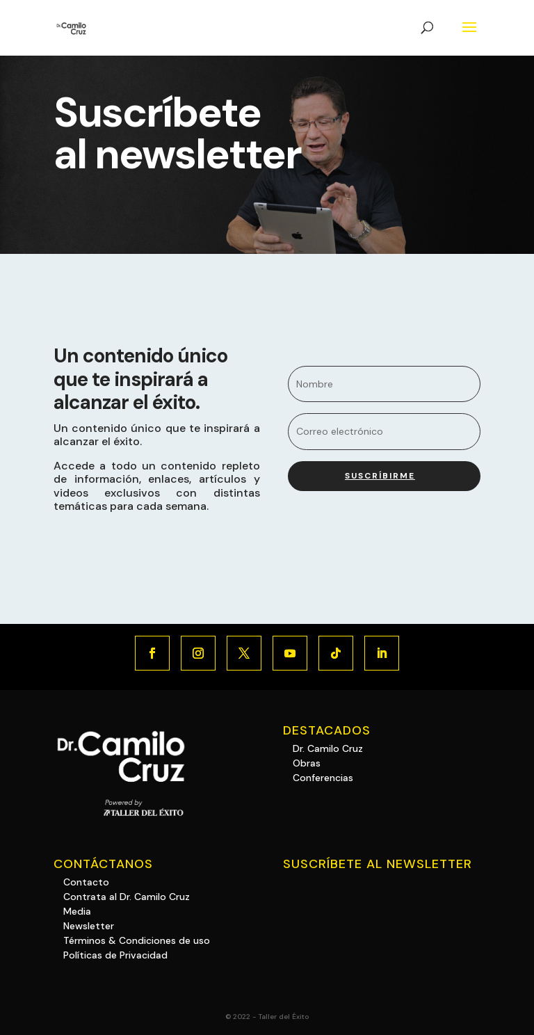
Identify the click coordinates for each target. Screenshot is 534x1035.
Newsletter (88, 926)
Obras (307, 763)
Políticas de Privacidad (115, 955)
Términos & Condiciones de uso (136, 940)
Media (77, 911)
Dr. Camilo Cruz (328, 748)
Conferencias (323, 777)
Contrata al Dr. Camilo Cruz (126, 896)
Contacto (86, 882)
